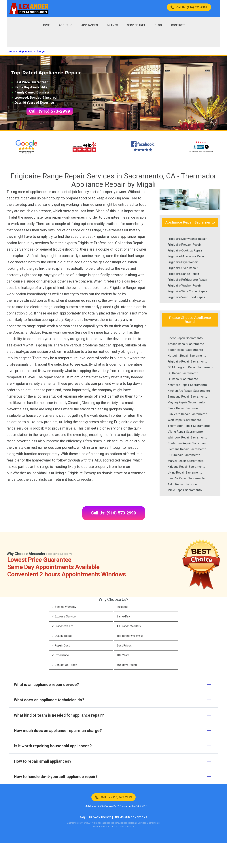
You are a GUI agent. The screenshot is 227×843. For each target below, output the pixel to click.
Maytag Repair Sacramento (186, 402)
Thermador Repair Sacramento (189, 426)
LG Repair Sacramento (183, 379)
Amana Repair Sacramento (186, 344)
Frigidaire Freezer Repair (184, 244)
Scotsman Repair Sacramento (188, 443)
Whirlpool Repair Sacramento (187, 437)
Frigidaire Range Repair (183, 274)
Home (46, 25)
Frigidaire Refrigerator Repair (187, 279)
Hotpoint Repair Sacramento (187, 355)
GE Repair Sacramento (183, 373)
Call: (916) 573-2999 (49, 111)
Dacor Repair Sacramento (185, 338)
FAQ (82, 817)
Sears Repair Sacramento (185, 408)
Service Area (136, 25)
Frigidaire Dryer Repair (183, 262)
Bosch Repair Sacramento (185, 350)
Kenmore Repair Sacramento (187, 385)
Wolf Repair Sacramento (184, 420)
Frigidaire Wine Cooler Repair (187, 291)
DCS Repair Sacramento (184, 455)
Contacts (178, 25)
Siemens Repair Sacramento (187, 449)
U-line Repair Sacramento (185, 472)
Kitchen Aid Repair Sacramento (189, 390)
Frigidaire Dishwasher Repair (187, 239)
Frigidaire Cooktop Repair (185, 250)
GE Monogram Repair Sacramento (191, 367)
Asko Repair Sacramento (184, 484)
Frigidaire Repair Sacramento (187, 361)
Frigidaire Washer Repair (184, 285)
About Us (65, 25)
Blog (158, 25)
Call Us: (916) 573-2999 (191, 7)
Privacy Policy (100, 817)
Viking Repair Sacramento (185, 431)
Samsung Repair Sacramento (187, 396)
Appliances (89, 25)
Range (41, 51)
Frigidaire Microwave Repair (187, 256)
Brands (112, 25)
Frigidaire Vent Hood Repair (186, 297)
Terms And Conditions (131, 817)
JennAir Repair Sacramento (186, 478)
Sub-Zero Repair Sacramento (187, 414)
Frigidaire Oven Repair (183, 268)
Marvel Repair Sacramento (186, 461)
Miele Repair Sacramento (185, 490)
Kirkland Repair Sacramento (186, 466)
